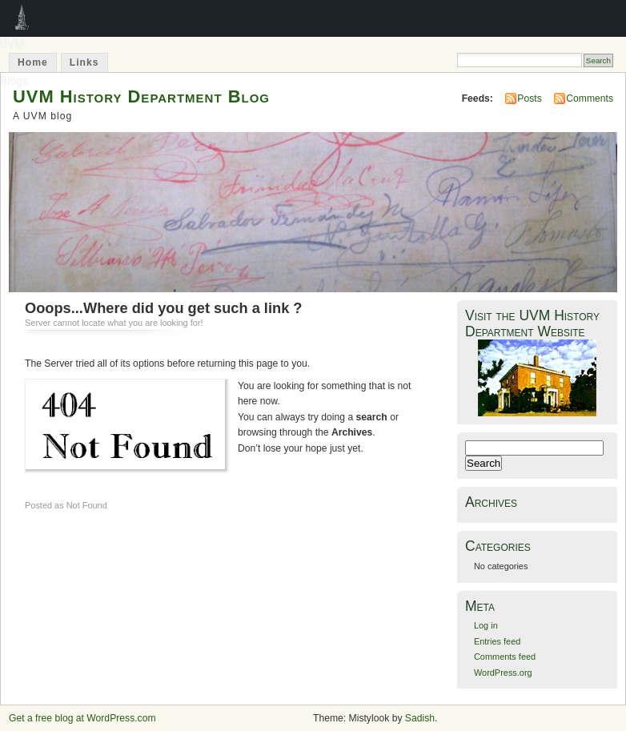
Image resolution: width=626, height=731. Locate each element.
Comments (589, 98)
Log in (486, 625)
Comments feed (505, 656)
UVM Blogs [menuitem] (22, 18)
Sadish (420, 718)
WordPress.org (503, 672)
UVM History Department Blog (141, 96)
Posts (529, 98)
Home (33, 62)
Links (84, 62)
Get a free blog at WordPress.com (82, 718)
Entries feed (497, 641)
